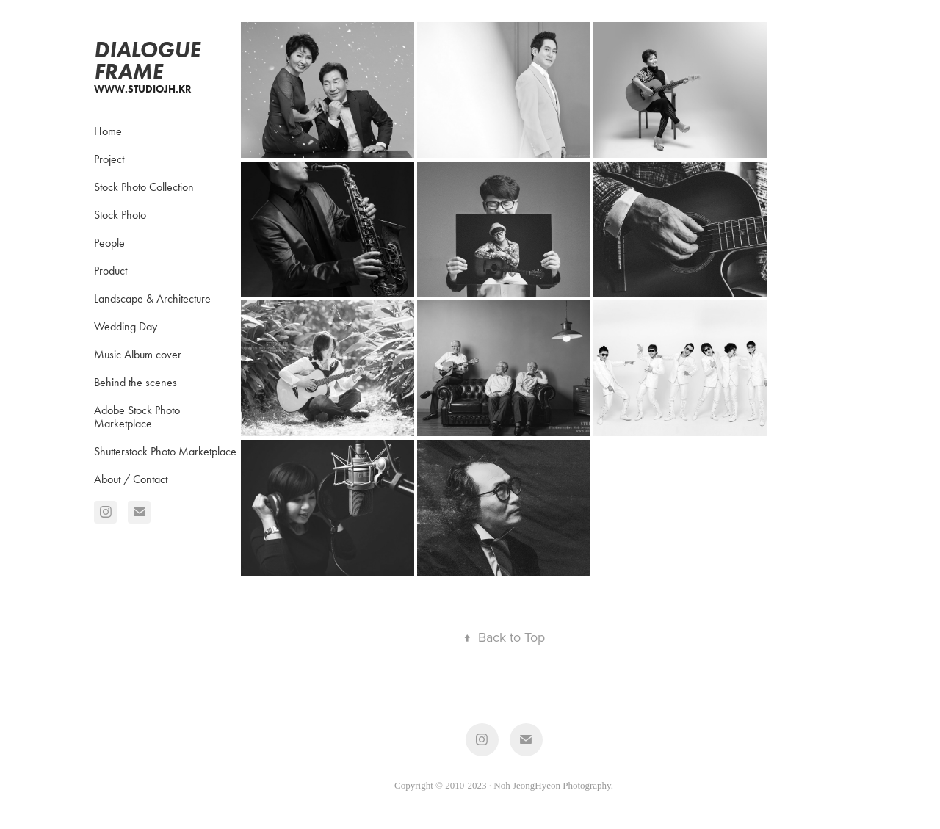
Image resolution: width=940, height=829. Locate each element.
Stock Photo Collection (144, 187)
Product (110, 271)
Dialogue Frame (150, 60)
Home (108, 131)
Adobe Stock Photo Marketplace (137, 416)
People (109, 243)
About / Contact (130, 479)
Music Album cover (137, 354)
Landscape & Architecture (152, 298)
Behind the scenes (135, 382)
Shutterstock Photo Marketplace (165, 451)
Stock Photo (120, 215)
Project (109, 159)
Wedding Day (125, 326)
